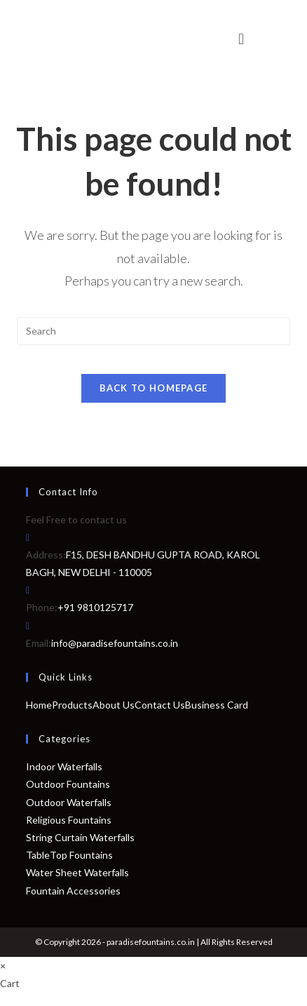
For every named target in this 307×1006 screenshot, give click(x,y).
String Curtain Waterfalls (80, 837)
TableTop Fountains (69, 855)
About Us (114, 705)
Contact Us (160, 705)
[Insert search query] (153, 331)
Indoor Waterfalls (64, 766)
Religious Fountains (68, 820)
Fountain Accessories (73, 891)
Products (72, 705)
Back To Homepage (154, 388)
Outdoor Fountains (68, 784)
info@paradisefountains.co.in (114, 643)
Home (39, 705)
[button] (241, 39)
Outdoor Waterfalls (68, 802)
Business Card (216, 705)
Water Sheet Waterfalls (77, 872)
